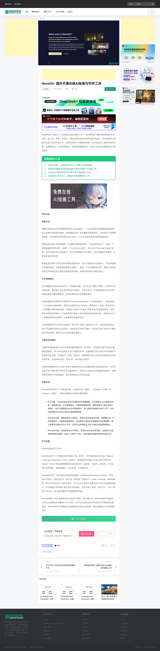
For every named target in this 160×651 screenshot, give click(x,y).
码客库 (46, 619)
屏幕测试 (123, 634)
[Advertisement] (20, 37)
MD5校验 (123, 631)
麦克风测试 (48, 638)
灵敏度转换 (124, 623)
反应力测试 (48, 627)
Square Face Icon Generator (54, 623)
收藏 (57, 546)
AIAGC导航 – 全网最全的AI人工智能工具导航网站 (70, 165)
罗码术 (122, 619)
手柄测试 (85, 623)
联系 (122, 638)
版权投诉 (8, 4)
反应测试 (85, 631)
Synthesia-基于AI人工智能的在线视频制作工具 (68, 176)
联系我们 (18, 4)
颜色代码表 (86, 638)
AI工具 (46, 89)
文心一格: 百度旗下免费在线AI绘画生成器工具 (109, 599)
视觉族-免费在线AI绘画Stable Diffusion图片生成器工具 (72, 169)
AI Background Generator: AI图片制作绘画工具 (47, 599)
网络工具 (48, 11)
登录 (151, 12)
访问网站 (110, 89)
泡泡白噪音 (86, 634)
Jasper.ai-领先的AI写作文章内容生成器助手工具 (69, 172)
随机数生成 (124, 627)
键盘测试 (47, 631)
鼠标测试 (47, 634)
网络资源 (36, 11)
